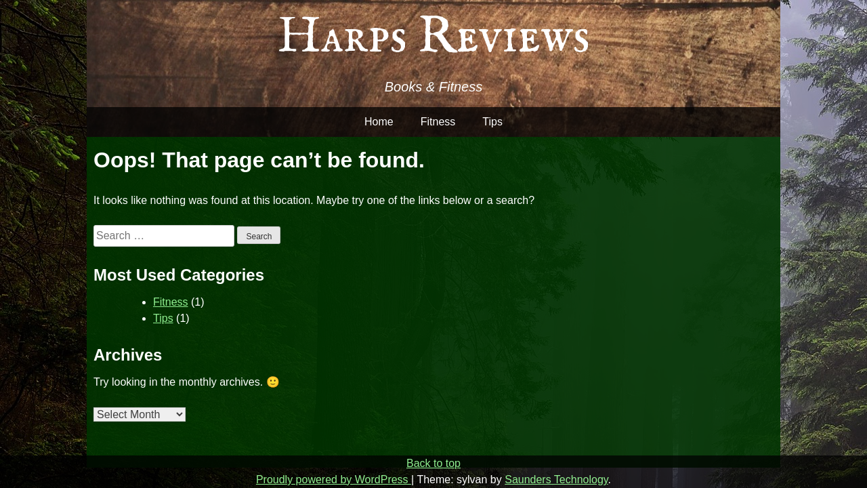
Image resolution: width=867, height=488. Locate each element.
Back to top (433, 463)
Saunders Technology (556, 479)
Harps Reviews (433, 37)
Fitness (438, 121)
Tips (492, 121)
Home (379, 121)
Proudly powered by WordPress (333, 479)
